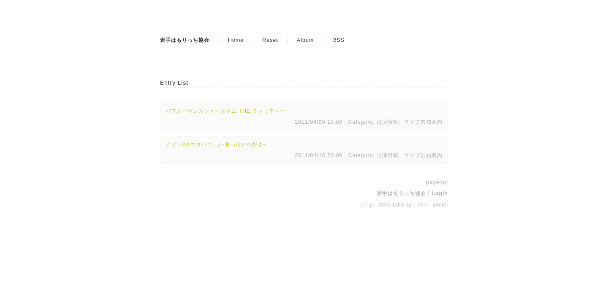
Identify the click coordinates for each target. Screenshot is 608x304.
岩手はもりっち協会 (184, 40)
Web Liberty (395, 205)
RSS (338, 40)
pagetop (437, 182)
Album (305, 40)
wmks (440, 205)
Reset (270, 40)
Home (236, 40)
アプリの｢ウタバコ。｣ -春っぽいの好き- (216, 144)
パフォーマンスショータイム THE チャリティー (225, 111)
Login (440, 193)
